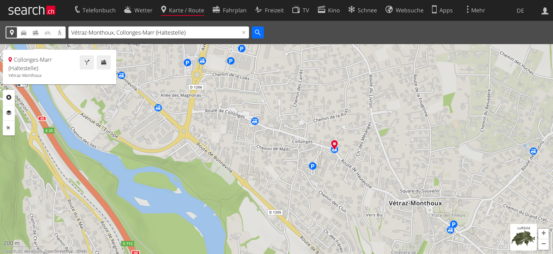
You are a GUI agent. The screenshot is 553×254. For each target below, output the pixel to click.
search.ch (13, 251)
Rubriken (9, 97)
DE (520, 10)
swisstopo (33, 251)
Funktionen (9, 128)
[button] (543, 234)
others (81, 251)
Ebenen (9, 112)
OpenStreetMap (58, 251)
